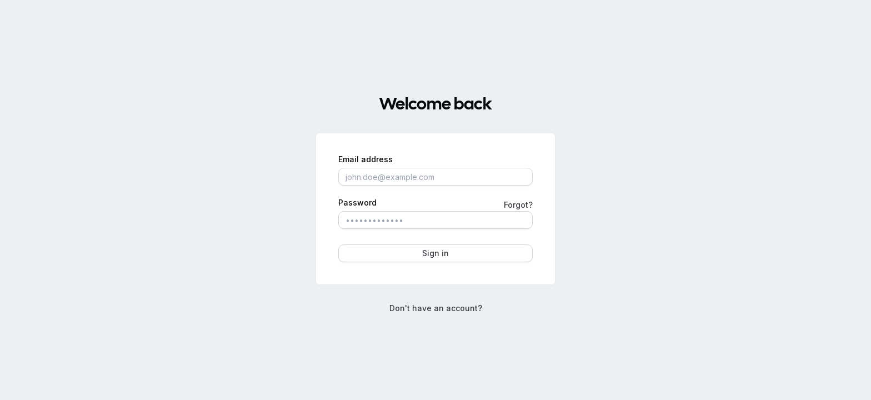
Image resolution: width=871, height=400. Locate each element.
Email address (365, 159)
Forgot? (518, 204)
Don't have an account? (435, 308)
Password (357, 203)
